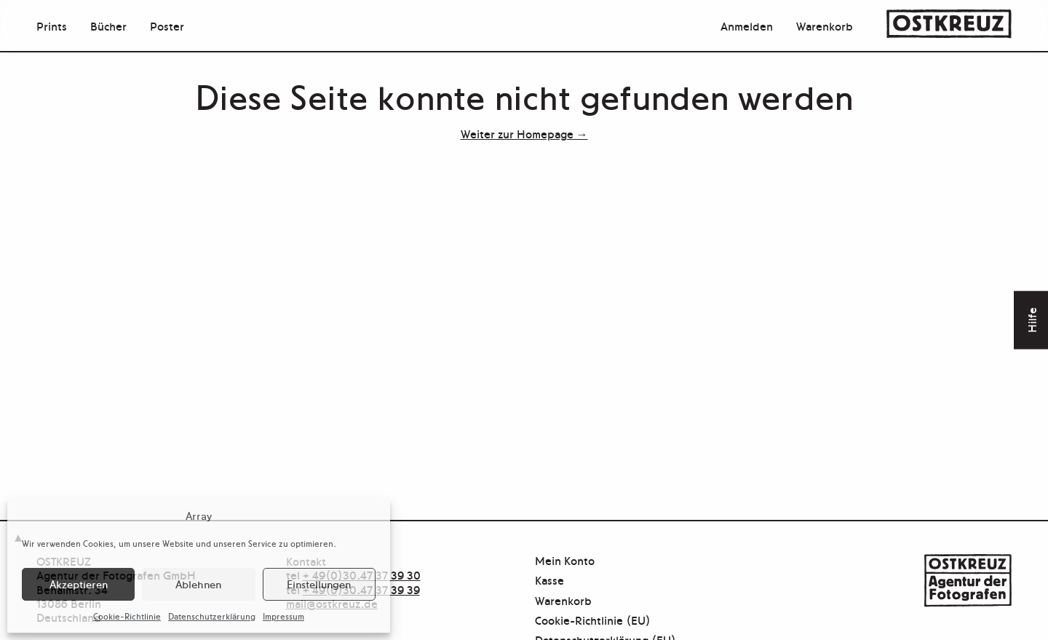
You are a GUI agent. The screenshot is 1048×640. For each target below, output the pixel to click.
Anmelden (746, 25)
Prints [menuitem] (51, 25)
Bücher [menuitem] (108, 25)
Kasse (549, 581)
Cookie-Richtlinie (127, 616)
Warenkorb (824, 25)
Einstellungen (319, 583)
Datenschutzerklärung (211, 616)
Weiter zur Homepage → (524, 133)
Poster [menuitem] (167, 25)
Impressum (283, 616)
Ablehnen (198, 583)
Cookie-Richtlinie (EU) (593, 621)
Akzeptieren (78, 583)
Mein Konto (565, 561)
